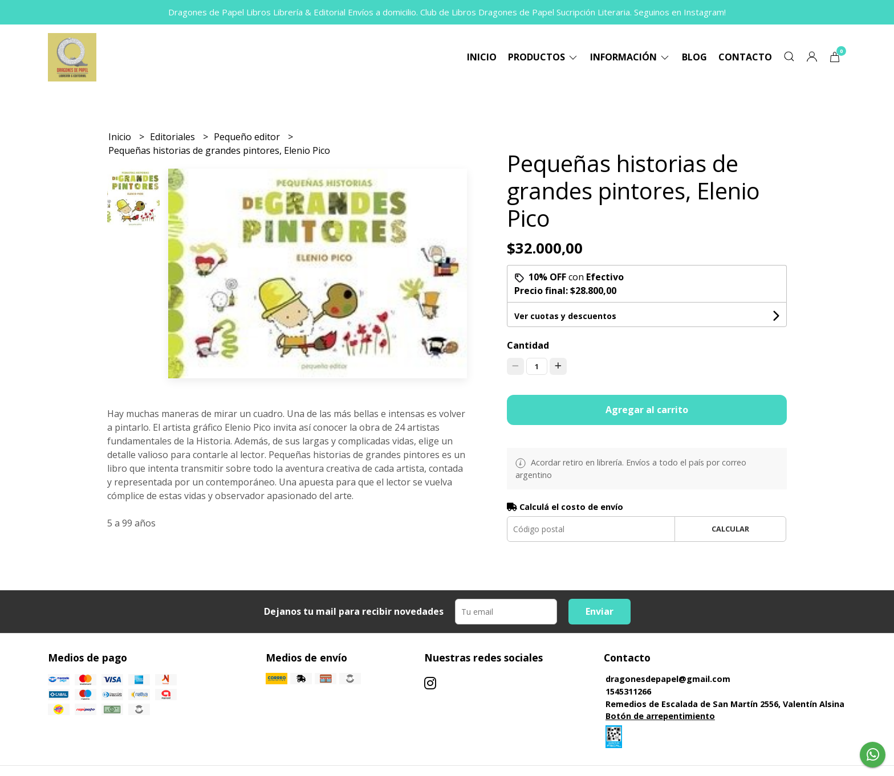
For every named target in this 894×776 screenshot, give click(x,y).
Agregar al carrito (647, 409)
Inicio (482, 57)
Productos (543, 57)
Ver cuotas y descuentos (565, 316)
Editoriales (173, 136)
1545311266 (628, 691)
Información (630, 57)
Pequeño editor (248, 136)
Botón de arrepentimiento (660, 715)
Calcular (730, 529)
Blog (694, 57)
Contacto (745, 57)
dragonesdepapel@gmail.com (668, 678)
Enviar (599, 611)
